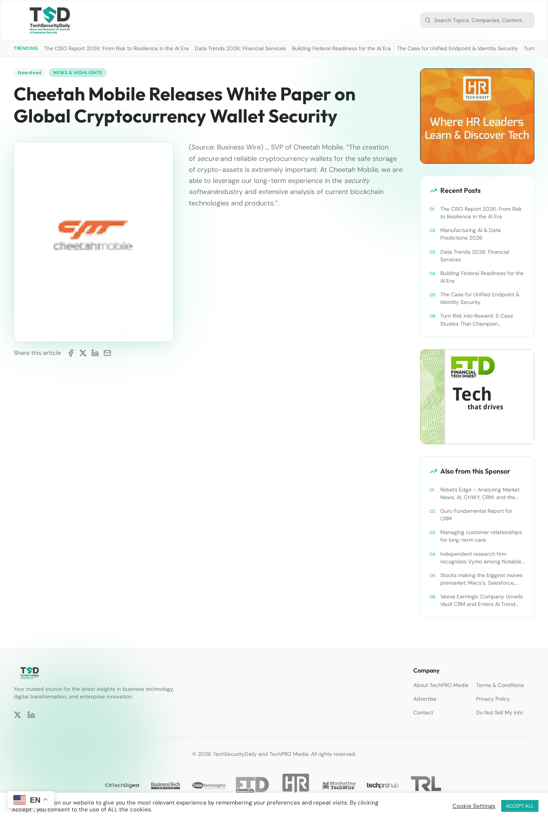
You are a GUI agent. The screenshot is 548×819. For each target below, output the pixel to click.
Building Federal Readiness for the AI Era (341, 48)
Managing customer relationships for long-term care (481, 536)
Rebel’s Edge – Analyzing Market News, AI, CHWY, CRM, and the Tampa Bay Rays (479, 493)
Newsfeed (30, 73)
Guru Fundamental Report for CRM (476, 514)
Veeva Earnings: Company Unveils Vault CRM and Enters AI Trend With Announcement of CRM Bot (481, 600)
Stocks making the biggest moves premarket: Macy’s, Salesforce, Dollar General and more (481, 579)
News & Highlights (77, 73)
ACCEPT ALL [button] (520, 806)
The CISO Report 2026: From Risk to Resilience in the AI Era (116, 48)
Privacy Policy (493, 698)
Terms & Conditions (500, 685)
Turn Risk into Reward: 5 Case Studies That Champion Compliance (476, 319)
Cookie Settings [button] (473, 806)
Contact (423, 712)
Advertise (424, 698)
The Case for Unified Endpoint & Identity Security (457, 48)
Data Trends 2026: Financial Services (240, 48)
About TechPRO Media (440, 685)
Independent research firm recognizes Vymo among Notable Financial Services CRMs (480, 557)
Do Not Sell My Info (499, 712)
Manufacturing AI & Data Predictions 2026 (470, 234)
